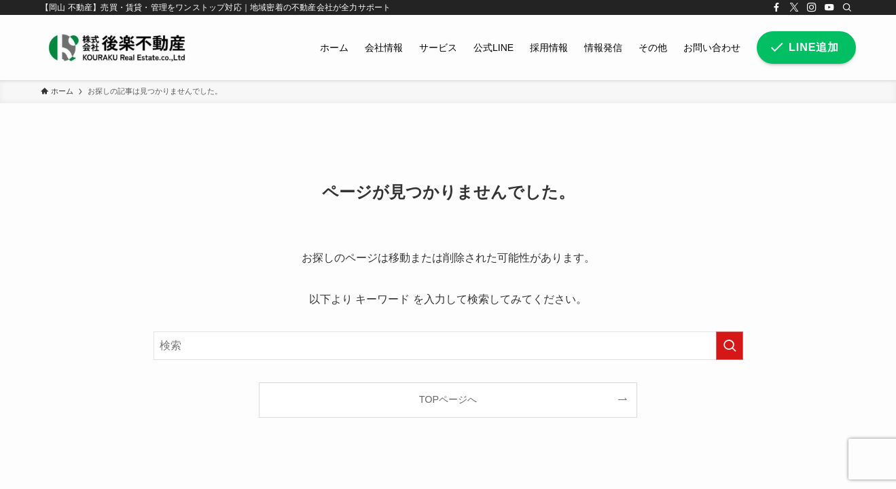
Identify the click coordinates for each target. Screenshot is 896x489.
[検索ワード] (448, 345)
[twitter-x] (794, 7)
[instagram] (812, 7)
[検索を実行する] (729, 345)
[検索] (847, 7)
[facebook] (776, 7)
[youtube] (829, 7)
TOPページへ (448, 399)
